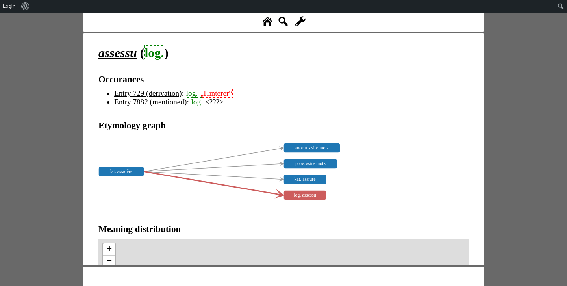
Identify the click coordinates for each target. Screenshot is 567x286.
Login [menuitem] (9, 6)
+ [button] (109, 249)
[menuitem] (25, 6)
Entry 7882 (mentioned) (150, 102)
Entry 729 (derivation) (148, 93)
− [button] (109, 261)
